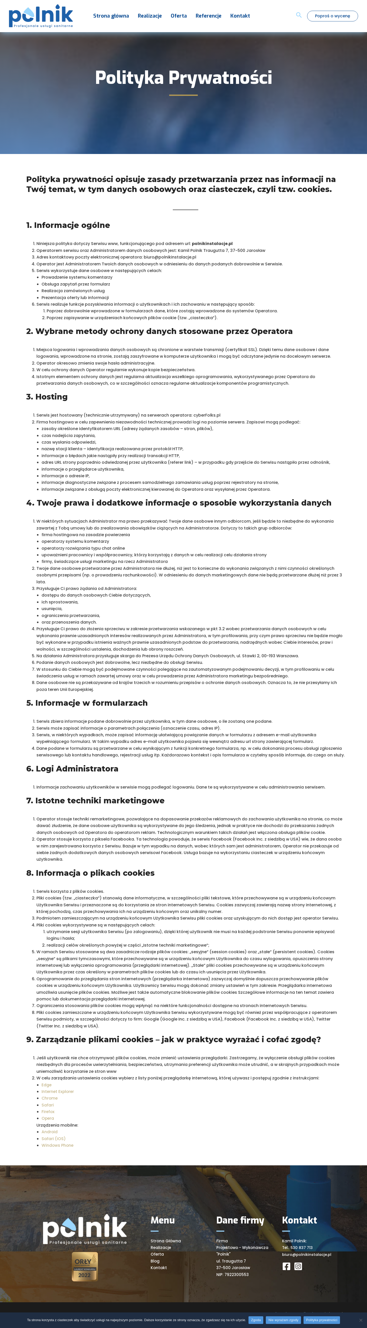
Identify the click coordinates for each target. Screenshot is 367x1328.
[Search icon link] (299, 16)
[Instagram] (298, 1266)
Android (50, 1132)
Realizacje (146, 15)
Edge (47, 1085)
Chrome (50, 1098)
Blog (155, 1261)
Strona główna (108, 15)
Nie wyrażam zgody (283, 1320)
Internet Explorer (58, 1091)
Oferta (174, 15)
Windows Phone (58, 1145)
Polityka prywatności (321, 1320)
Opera (48, 1118)
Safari (48, 1105)
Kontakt (232, 15)
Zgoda (256, 1320)
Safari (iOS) (54, 1139)
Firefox (48, 1112)
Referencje (202, 15)
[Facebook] (286, 1266)
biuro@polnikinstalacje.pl (307, 1254)
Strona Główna (166, 1241)
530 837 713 (302, 1247)
